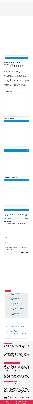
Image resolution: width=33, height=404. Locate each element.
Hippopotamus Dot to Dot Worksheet (17, 308)
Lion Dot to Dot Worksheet (15, 293)
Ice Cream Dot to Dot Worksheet (16, 303)
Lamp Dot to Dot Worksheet (16, 298)
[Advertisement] (16, 8)
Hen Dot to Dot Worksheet (15, 313)
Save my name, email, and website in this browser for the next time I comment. (16, 248)
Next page (25, 218)
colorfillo (8, 401)
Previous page (8, 218)
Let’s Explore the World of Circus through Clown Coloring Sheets (17, 333)
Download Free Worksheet (16, 58)
